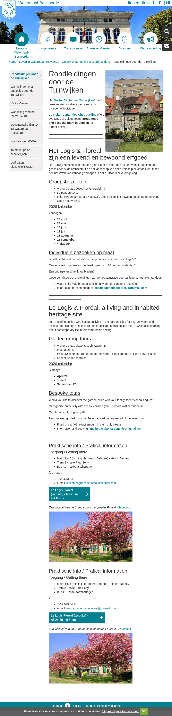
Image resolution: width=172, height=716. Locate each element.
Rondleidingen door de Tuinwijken (24, 76)
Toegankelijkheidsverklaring (103, 705)
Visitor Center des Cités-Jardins (74, 114)
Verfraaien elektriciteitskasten (22, 164)
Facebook (124, 507)
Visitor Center (19, 103)
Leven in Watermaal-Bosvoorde (39, 61)
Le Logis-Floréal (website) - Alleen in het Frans (64, 494)
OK (144, 711)
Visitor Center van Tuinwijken (74, 100)
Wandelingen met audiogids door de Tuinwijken (22, 90)
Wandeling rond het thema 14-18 (23, 114)
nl (168, 3)
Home (12, 61)
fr (161, 3)
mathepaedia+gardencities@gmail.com (116, 428)
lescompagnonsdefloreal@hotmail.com (120, 287)
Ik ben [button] (133, 3)
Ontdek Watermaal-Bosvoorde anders (86, 61)
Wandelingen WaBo (23, 141)
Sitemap (56, 705)
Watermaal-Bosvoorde (38, 3)
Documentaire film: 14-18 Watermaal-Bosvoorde (25, 128)
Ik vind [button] (148, 3)
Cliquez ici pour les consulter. (120, 711)
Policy (77, 705)
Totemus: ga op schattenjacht (20, 152)
